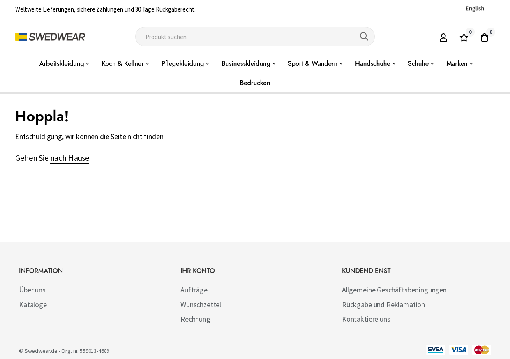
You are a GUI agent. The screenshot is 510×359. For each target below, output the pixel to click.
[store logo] (50, 37)
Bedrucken (255, 83)
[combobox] (255, 36)
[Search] (364, 36)
